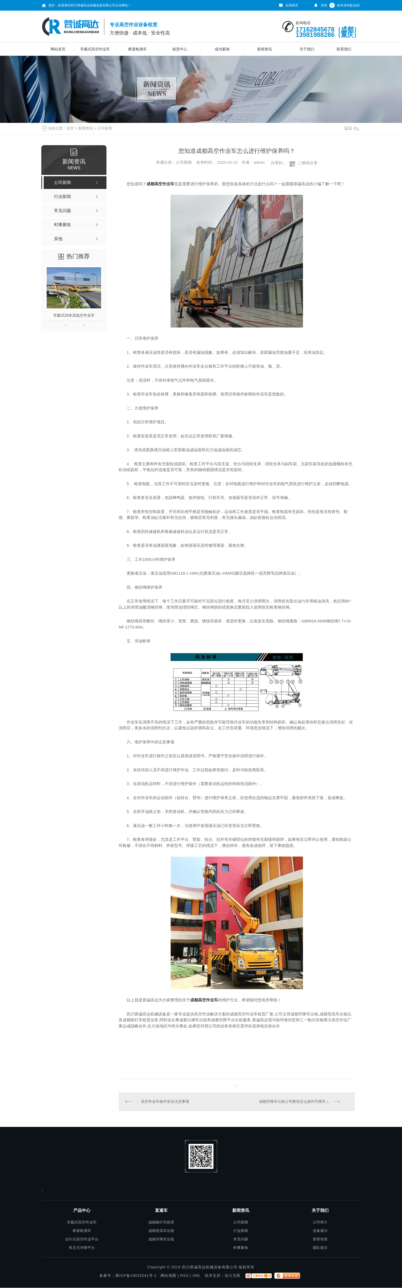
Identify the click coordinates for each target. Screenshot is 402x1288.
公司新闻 (104, 128)
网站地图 (168, 1276)
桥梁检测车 (137, 49)
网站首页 (58, 49)
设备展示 (320, 1231)
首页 (70, 128)
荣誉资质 (320, 1239)
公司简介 (320, 1222)
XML (197, 1276)
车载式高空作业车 (95, 49)
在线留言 (291, 5)
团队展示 (320, 1248)
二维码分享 (308, 163)
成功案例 (222, 49)
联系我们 (344, 49)
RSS (184, 1276)
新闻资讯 (264, 49)
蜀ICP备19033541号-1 (136, 1276)
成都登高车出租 (161, 1231)
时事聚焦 (240, 1248)
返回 (351, 128)
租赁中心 (179, 49)
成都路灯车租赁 (161, 1222)
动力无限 (232, 1276)
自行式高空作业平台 (82, 1239)
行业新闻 (240, 1231)
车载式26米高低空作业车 (74, 315)
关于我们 (307, 49)
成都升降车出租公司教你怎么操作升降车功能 (296, 1102)
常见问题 (240, 1239)
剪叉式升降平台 (82, 1248)
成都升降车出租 (161, 1239)
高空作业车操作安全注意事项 (165, 1102)
